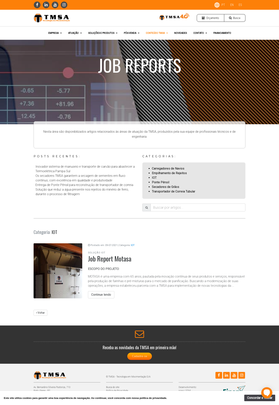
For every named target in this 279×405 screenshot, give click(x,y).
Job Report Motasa (109, 258)
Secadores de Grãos (165, 187)
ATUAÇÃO (75, 33)
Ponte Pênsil (160, 182)
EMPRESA (55, 33)
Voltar (40, 312)
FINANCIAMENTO (222, 33)
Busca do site (112, 387)
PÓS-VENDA (131, 33)
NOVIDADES (180, 33)
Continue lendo (101, 294)
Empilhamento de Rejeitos (169, 173)
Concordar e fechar (259, 398)
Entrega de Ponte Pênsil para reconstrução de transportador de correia (84, 185)
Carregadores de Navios (168, 168)
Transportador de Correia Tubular (173, 191)
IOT (154, 177)
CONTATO (200, 33)
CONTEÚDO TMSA (157, 33)
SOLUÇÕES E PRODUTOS (102, 33)
